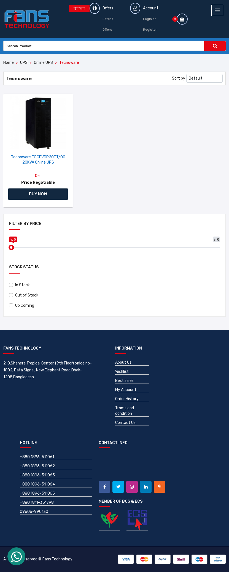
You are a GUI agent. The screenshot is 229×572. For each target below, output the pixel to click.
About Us (123, 362)
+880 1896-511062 (37, 466)
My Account (125, 389)
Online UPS (43, 62)
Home (8, 62)
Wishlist (122, 371)
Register (150, 30)
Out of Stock (23, 295)
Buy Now (38, 193)
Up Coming (21, 305)
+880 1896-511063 (37, 475)
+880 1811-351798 (37, 502)
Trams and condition (124, 411)
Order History (127, 399)
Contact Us (125, 422)
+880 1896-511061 (37, 457)
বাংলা (79, 9)
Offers (108, 8)
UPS (24, 62)
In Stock (19, 285)
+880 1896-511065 (37, 493)
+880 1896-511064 (37, 484)
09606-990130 (34, 511)
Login (147, 19)
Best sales (124, 380)
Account (150, 8)
